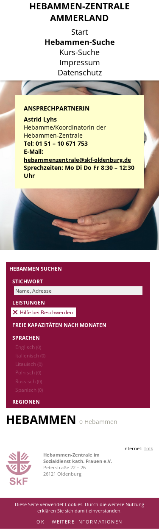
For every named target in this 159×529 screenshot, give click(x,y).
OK (40, 521)
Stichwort (27, 281)
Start (79, 32)
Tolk (148, 448)
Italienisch (30, 355)
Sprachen (26, 337)
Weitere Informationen (87, 521)
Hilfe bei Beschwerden (46, 312)
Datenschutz (80, 72)
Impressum (79, 62)
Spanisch (29, 389)
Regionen (26, 401)
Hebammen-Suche (80, 42)
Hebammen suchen (35, 268)
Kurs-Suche (79, 52)
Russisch (28, 381)
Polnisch (28, 372)
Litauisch (28, 363)
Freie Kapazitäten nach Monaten (59, 324)
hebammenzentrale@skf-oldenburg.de (77, 159)
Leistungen (28, 302)
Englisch (28, 346)
